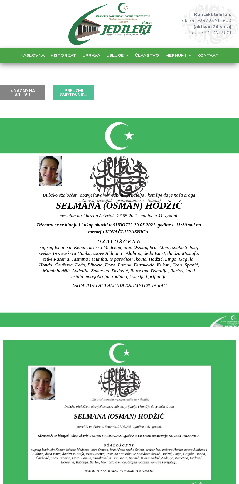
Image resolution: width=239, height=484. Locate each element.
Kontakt (208, 55)
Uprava (91, 55)
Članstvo (147, 55)
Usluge (117, 55)
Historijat (63, 55)
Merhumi (178, 55)
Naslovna (32, 55)
